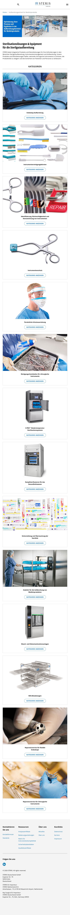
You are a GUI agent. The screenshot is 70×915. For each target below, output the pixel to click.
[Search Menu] (18, 4)
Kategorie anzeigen (34, 118)
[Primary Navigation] (67, 4)
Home (5, 12)
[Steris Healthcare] (42, 4)
